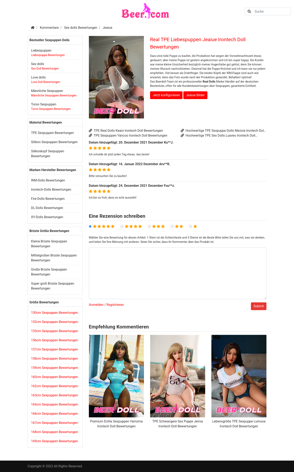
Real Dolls (209, 81)
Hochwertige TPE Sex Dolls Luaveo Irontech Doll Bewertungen (218, 136)
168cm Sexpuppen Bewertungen (54, 432)
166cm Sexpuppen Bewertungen (54, 414)
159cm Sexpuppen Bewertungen (54, 368)
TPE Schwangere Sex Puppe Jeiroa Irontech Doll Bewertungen (177, 423)
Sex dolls (37, 64)
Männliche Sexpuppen (47, 91)
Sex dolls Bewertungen (80, 28)
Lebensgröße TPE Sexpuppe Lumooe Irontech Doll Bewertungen (238, 423)
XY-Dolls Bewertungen (47, 217)
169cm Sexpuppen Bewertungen (54, 441)
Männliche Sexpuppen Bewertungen (54, 95)
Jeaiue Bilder (195, 95)
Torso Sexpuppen (43, 104)
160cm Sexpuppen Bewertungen (54, 377)
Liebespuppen (41, 50)
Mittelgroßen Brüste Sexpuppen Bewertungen (54, 257)
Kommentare (49, 28)
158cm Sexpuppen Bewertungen (54, 358)
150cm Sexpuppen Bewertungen (54, 313)
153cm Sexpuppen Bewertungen (54, 331)
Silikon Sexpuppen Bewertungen (54, 142)
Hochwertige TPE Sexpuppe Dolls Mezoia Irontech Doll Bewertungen (223, 131)
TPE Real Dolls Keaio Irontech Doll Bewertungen (126, 131)
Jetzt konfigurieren (166, 95)
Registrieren (115, 305)
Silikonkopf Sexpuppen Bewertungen (47, 153)
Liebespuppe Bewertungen (48, 55)
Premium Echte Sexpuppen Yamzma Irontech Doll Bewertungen (116, 423)
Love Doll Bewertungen (45, 82)
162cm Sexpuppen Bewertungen (54, 386)
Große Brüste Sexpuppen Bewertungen (49, 272)
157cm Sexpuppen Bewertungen (54, 349)
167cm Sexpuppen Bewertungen (54, 423)
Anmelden (96, 305)
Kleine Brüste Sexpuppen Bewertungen (49, 243)
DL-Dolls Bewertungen (47, 208)
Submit (259, 306)
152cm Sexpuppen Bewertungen (54, 322)
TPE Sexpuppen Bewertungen (52, 133)
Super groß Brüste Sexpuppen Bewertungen (52, 286)
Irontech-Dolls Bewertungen (51, 189)
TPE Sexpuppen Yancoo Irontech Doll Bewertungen (128, 135)
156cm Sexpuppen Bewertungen (54, 340)
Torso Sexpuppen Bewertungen (51, 109)
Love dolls (38, 77)
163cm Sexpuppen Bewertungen (54, 395)
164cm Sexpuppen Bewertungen (54, 404)
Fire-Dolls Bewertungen (48, 199)
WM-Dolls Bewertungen (48, 180)
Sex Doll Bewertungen (45, 68)
